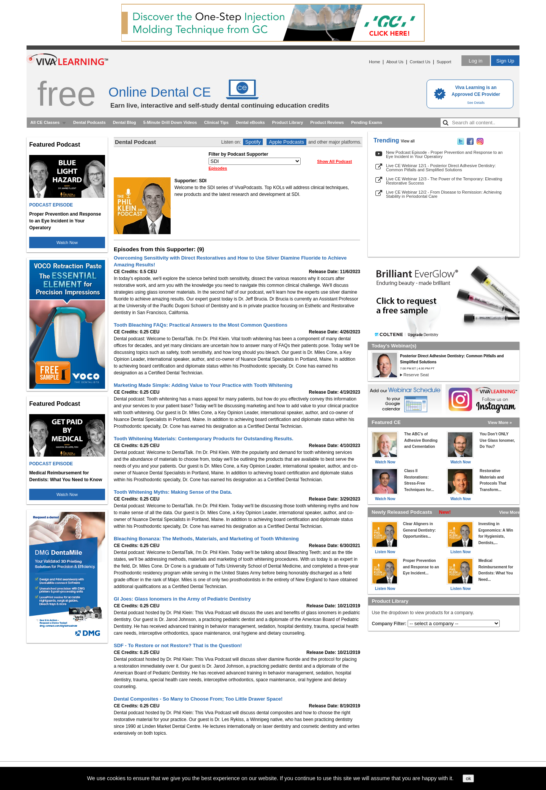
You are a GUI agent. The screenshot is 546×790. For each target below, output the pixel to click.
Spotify (253, 142)
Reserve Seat (416, 374)
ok (468, 778)
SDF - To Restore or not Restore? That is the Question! (178, 645)
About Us (394, 61)
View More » (500, 422)
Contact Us (420, 61)
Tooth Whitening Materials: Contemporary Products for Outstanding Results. (203, 438)
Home (374, 61)
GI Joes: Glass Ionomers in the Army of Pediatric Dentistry (182, 599)
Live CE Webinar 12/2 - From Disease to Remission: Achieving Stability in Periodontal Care (444, 194)
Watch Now (67, 242)
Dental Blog (124, 122)
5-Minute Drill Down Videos (170, 122)
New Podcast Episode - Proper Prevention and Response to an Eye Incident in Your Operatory (444, 154)
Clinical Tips (216, 122)
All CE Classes (45, 122)
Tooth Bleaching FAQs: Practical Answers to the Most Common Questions (200, 325)
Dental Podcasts (89, 122)
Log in (475, 61)
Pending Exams (366, 122)
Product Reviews (327, 122)
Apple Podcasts (286, 142)
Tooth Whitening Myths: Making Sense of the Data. (173, 492)
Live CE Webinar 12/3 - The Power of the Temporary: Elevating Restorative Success (444, 181)
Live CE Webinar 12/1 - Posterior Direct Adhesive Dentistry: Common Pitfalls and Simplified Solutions (441, 167)
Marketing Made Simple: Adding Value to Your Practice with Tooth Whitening (203, 385)
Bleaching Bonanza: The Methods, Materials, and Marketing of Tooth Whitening (206, 538)
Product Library (287, 122)
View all (408, 141)
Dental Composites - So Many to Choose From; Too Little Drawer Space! (198, 699)
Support (443, 61)
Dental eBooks (250, 122)
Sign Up (505, 61)
